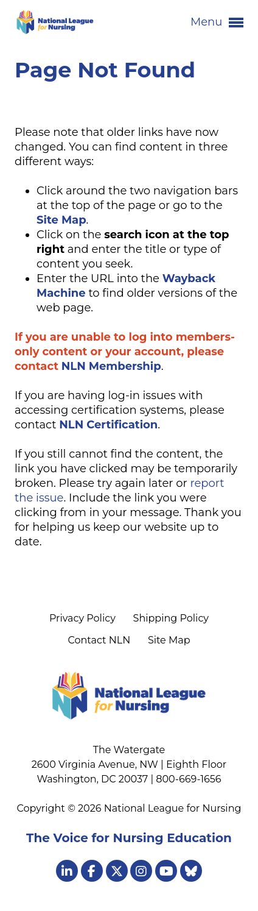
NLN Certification (108, 424)
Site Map (169, 640)
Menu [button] (216, 22)
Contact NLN (99, 640)
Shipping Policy (171, 618)
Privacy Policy (82, 618)
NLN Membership (111, 366)
